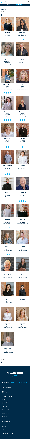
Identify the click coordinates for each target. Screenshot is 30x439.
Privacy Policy (4, 426)
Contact (3, 429)
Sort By (27, 10)
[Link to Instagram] (3, 433)
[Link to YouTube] (7, 433)
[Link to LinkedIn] (5, 433)
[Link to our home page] (10, 1)
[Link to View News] (14, 433)
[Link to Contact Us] (12, 433)
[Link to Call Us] (10, 433)
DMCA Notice (4, 427)
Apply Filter (18, 4)
